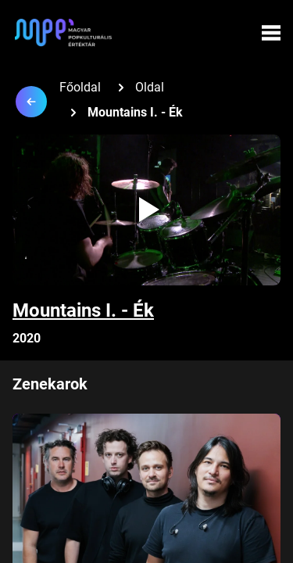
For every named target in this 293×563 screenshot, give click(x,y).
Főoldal (80, 87)
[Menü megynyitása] (271, 32)
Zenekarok (50, 384)
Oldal (149, 87)
